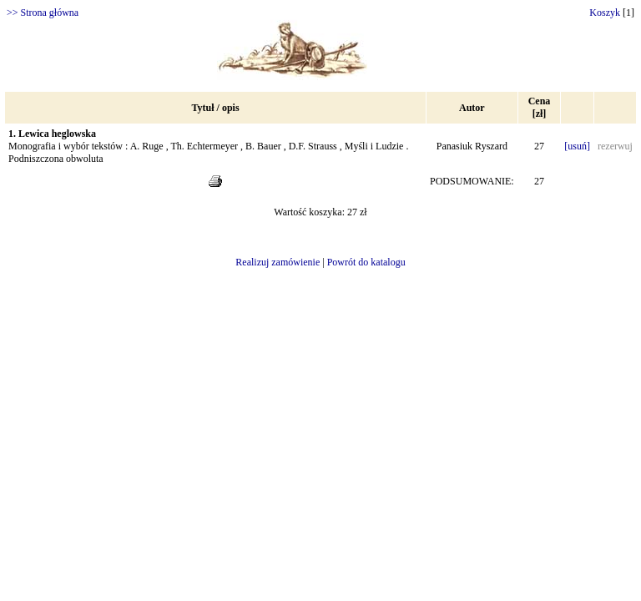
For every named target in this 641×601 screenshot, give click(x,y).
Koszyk (604, 12)
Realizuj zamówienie (277, 262)
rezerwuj (615, 146)
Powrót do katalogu (366, 262)
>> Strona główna (42, 12)
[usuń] (577, 146)
